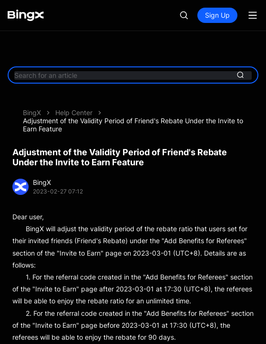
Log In (176, 15)
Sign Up (217, 15)
